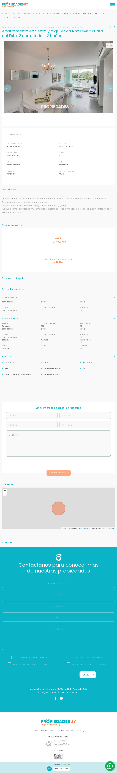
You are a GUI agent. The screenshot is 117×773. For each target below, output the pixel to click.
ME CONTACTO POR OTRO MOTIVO (89, 664)
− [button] (5, 494)
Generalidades (58, 318)
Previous (7, 88)
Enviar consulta (59, 473)
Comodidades (58, 297)
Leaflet (64, 528)
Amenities (58, 356)
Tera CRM (110, 528)
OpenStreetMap (84, 528)
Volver (7, 542)
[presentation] (58, 464)
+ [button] (5, 490)
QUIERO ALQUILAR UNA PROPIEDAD (30, 657)
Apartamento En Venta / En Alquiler (29, 14)
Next (109, 88)
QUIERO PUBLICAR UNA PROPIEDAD (88, 657)
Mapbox (102, 528)
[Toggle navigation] (112, 5)
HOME (4, 14)
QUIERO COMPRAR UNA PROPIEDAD (30, 664)
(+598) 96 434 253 (69, 693)
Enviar (88, 674)
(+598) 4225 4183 (47, 693)
